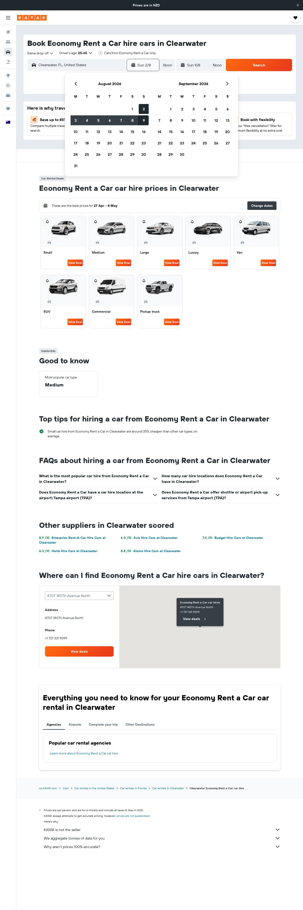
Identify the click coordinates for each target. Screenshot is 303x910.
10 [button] (76, 131)
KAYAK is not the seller (162, 829)
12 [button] (98, 131)
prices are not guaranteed (133, 816)
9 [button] (144, 120)
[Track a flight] (8, 85)
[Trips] (8, 108)
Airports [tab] (75, 724)
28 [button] (121, 154)
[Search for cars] (8, 52)
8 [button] (132, 120)
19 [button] (98, 143)
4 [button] (87, 120)
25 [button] (87, 154)
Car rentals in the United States (94, 788)
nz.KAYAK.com (48, 788)
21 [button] (121, 143)
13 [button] (109, 131)
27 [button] (110, 154)
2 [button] (144, 109)
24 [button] (75, 154)
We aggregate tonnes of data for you (162, 838)
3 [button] (76, 120)
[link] (79, 651)
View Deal (75, 262)
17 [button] (75, 143)
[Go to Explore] (8, 75)
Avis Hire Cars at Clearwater (149, 538)
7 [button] (121, 120)
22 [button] (132, 143)
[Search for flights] (8, 32)
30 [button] (143, 154)
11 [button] (86, 131)
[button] (298, 5)
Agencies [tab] (54, 724)
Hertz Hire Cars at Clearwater (68, 551)
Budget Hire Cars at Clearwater (232, 538)
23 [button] (144, 143)
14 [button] (121, 131)
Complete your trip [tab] (103, 724)
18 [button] (87, 143)
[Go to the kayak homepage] (32, 18)
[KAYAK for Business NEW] (8, 95)
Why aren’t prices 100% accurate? (162, 846)
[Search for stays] (8, 42)
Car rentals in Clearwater (168, 788)
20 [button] (109, 143)
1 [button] (132, 109)
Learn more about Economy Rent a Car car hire (84, 753)
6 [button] (110, 120)
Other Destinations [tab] (140, 724)
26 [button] (98, 154)
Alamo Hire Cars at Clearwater (151, 551)
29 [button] (132, 154)
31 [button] (75, 165)
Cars (66, 788)
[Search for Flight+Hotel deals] (8, 62)
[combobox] (40, 53)
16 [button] (144, 131)
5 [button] (98, 120)
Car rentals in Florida (133, 788)
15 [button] (132, 131)
